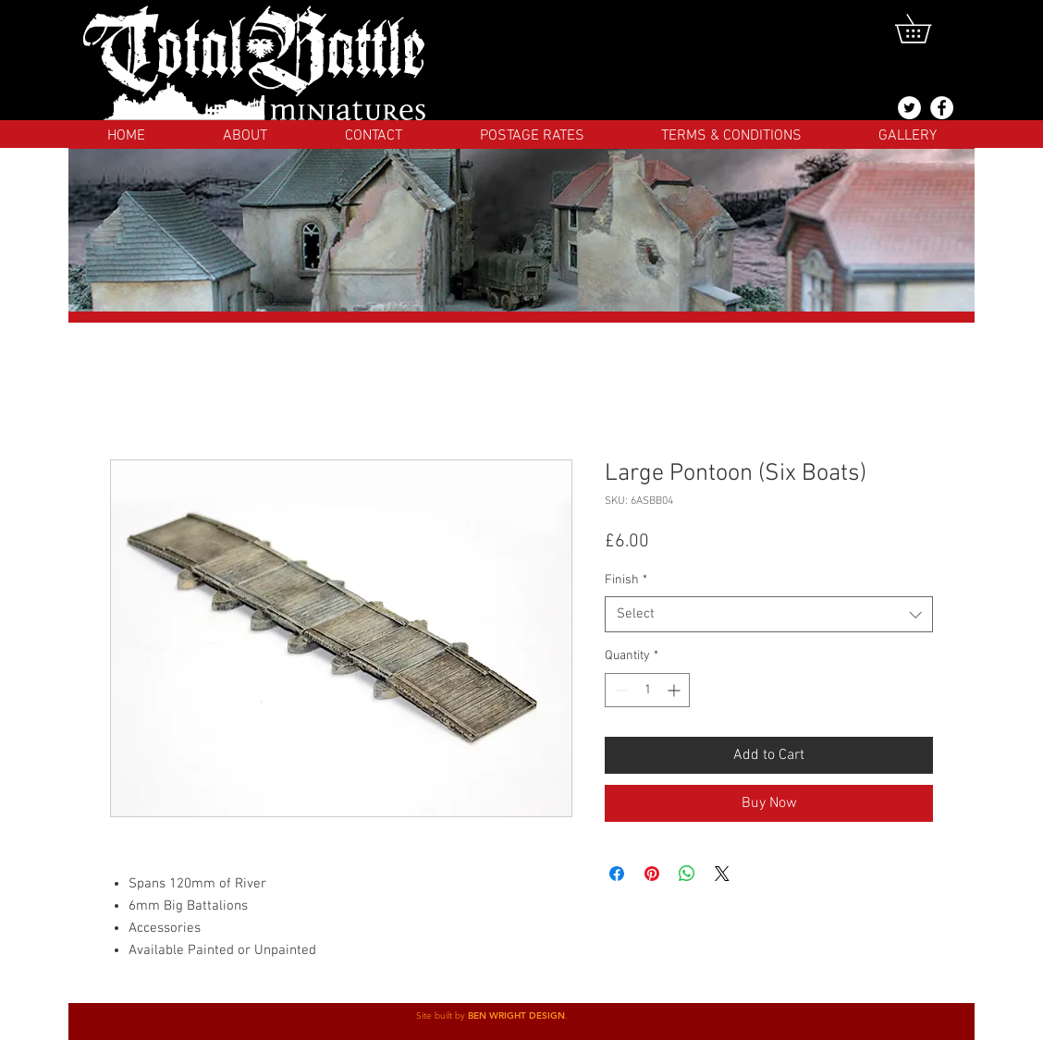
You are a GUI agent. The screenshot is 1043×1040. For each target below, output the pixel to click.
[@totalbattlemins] (909, 107)
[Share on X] (722, 874)
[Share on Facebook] (617, 874)
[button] (927, 28)
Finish (626, 580)
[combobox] (769, 614)
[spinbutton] (647, 690)
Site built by (442, 1015)
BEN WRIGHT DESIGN (516, 1015)
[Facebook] (941, 107)
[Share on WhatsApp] (687, 874)
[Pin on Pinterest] (652, 874)
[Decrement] (619, 690)
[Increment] (675, 690)
